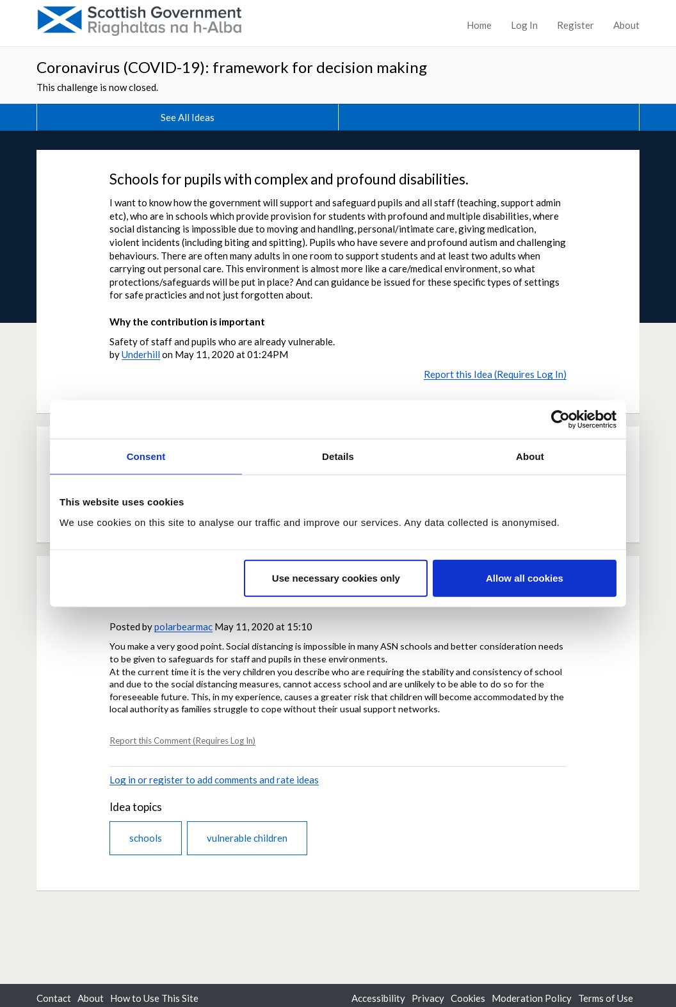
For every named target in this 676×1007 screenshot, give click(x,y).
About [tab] (530, 456)
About (626, 25)
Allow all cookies (524, 577)
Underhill (141, 354)
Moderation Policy (532, 998)
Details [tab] (338, 456)
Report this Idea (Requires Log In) (495, 374)
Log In (524, 25)
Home (479, 25)
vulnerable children (247, 838)
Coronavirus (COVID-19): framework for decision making (231, 67)
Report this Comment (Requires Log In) (182, 740)
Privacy (428, 998)
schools (145, 838)
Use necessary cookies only (336, 577)
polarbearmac (183, 626)
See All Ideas (187, 117)
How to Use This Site (154, 998)
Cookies (468, 998)
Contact (53, 998)
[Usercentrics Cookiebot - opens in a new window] (560, 419)
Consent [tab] (146, 456)
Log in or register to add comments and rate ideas (214, 779)
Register (575, 25)
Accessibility (378, 998)
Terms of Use (605, 998)
